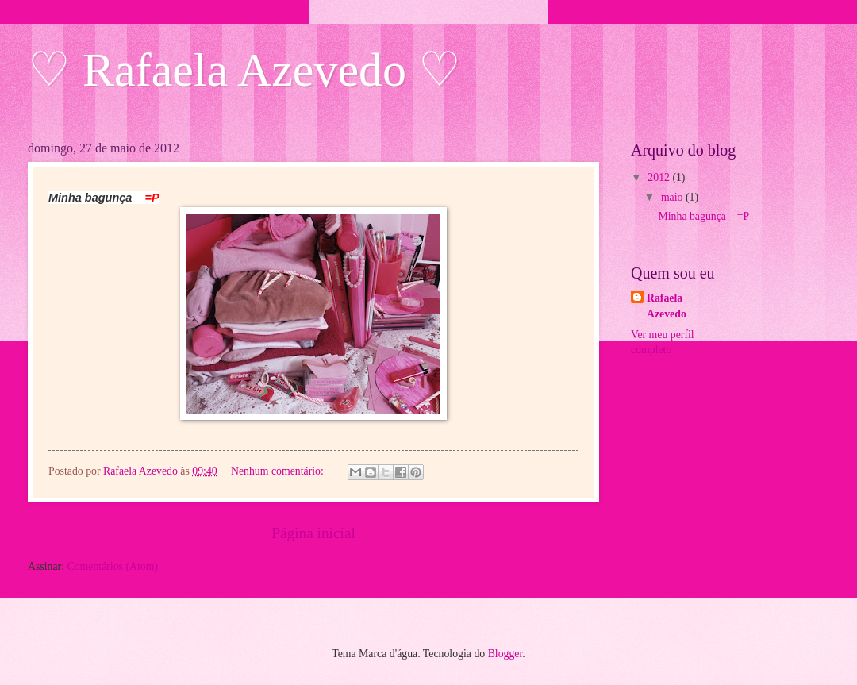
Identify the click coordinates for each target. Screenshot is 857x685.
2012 (660, 177)
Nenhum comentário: (278, 471)
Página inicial (313, 533)
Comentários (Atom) (112, 566)
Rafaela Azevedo (666, 305)
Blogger (505, 654)
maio (673, 197)
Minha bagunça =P (703, 216)
